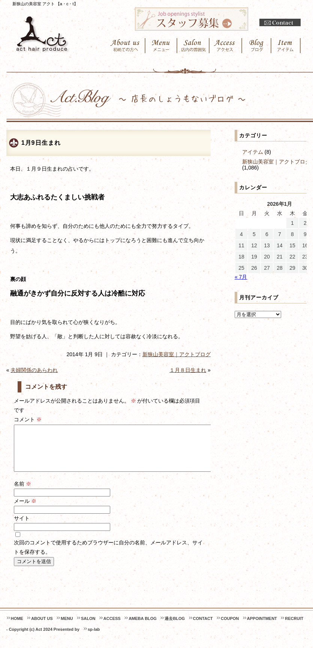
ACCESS (112, 627)
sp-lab (94, 638)
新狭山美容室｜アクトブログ (176, 354)
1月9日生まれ (41, 143)
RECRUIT (294, 627)
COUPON (230, 627)
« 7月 (241, 277)
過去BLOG (175, 627)
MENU (67, 627)
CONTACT (203, 627)
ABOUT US (41, 627)
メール (25, 510)
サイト (22, 527)
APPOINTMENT (262, 627)
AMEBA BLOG (143, 627)
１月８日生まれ (187, 370)
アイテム (252, 152)
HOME (17, 627)
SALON (88, 627)
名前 (22, 493)
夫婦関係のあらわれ (34, 370)
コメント (28, 419)
